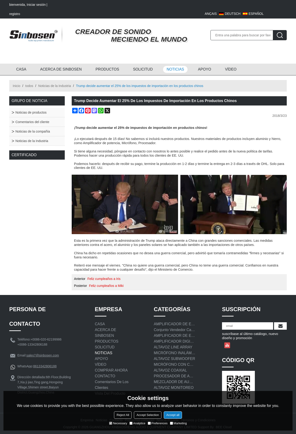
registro (14, 14)
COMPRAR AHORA (111, 370)
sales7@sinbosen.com (42, 355)
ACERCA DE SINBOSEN (61, 69)
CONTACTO (105, 376)
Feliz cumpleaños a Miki (106, 286)
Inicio (16, 86)
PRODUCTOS (107, 69)
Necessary (118, 423)
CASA (21, 69)
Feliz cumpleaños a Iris (103, 279)
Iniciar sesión (36, 4)
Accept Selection (147, 415)
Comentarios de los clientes (112, 385)
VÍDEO (231, 69)
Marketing (178, 423)
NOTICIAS (175, 69)
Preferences (158, 423)
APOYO (204, 69)
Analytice (137, 423)
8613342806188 (44, 366)
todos (29, 86)
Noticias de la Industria (54, 86)
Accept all (172, 415)
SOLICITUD (143, 69)
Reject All (123, 415)
